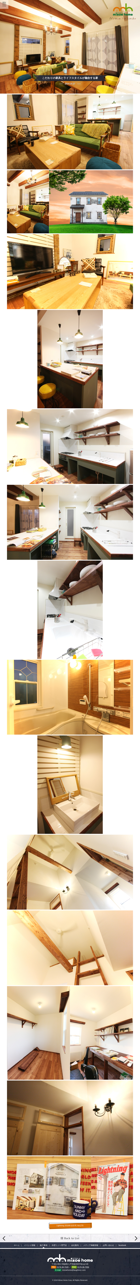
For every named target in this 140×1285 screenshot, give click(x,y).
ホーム (16, 1245)
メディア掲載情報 (90, 1245)
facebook (122, 1245)
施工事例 (43, 1245)
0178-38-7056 (83, 1267)
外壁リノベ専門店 (59, 1245)
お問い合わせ (108, 1245)
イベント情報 (29, 1245)
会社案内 (75, 1245)
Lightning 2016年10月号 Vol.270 (70, 1226)
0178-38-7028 (63, 1267)
